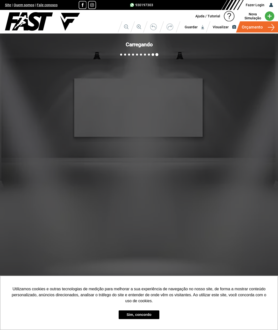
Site (8, 5)
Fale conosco (47, 5)
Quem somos (24, 5)
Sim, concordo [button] (139, 315)
